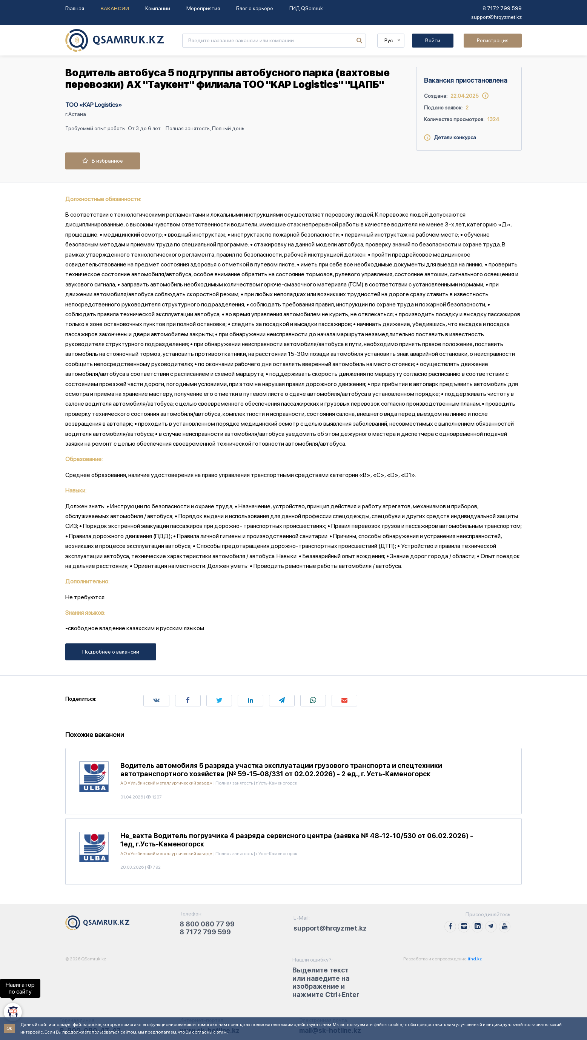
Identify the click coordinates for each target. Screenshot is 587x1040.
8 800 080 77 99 (207, 924)
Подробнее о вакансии (110, 652)
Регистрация (493, 40)
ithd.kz (474, 959)
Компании (157, 8)
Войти (432, 40)
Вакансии (114, 8)
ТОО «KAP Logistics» (93, 104)
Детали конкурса (450, 137)
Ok (9, 1028)
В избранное (102, 161)
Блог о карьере (254, 8)
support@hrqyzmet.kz (496, 17)
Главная (74, 8)
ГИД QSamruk (306, 8)
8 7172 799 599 (502, 8)
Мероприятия (203, 8)
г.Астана (75, 114)
